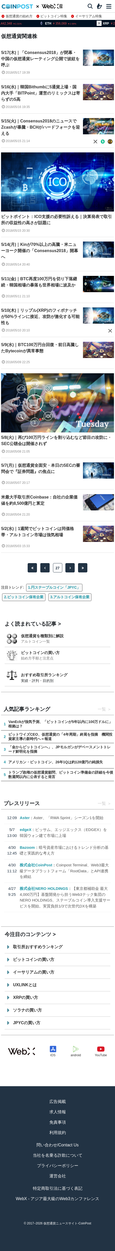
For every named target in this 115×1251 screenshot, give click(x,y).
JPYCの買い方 (26, 1023)
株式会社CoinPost (36, 865)
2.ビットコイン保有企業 (23, 597)
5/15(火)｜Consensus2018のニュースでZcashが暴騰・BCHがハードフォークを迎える (40, 127)
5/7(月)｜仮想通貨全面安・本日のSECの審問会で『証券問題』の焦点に (40, 468)
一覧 (102, 709)
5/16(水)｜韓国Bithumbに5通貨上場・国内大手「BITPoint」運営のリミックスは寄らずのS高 (40, 93)
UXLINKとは (25, 985)
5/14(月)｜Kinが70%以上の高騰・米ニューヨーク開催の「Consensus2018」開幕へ (39, 250)
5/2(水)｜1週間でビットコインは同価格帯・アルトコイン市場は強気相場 (37, 531)
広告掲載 (57, 1101)
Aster (24, 817)
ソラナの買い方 (27, 1010)
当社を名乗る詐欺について (57, 1155)
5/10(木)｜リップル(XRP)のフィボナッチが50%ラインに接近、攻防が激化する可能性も (40, 316)
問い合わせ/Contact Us (57, 1145)
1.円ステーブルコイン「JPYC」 (54, 587)
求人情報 (57, 1112)
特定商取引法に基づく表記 (57, 1188)
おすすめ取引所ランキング (44, 675)
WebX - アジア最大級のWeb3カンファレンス (57, 1198)
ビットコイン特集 (51, 16)
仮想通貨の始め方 (17, 16)
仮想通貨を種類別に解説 (42, 636)
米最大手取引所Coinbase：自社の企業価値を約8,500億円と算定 (39, 500)
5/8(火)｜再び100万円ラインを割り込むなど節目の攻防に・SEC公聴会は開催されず (56, 440)
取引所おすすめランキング (38, 947)
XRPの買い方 (25, 997)
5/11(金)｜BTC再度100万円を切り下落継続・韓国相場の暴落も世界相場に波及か (39, 282)
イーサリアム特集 (86, 16)
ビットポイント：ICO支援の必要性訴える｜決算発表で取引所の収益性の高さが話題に (56, 219)
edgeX (25, 829)
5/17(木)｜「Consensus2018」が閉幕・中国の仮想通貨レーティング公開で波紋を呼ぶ (40, 58)
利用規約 (57, 1132)
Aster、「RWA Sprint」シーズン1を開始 (68, 817)
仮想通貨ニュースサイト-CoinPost (67, 1223)
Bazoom (27, 847)
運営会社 (57, 1176)
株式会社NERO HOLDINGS (44, 888)
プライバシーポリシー (57, 1165)
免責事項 (57, 1122)
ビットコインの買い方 (40, 652)
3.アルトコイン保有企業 (70, 597)
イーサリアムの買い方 (33, 972)
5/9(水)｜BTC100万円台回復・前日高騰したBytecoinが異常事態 (40, 348)
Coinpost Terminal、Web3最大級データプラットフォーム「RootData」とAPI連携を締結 (64, 871)
